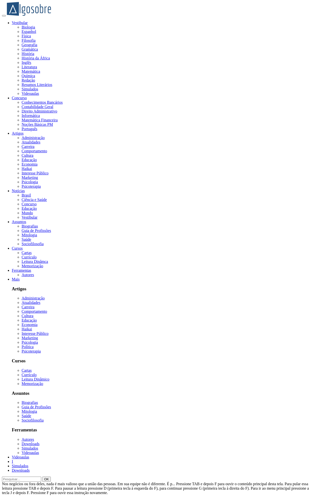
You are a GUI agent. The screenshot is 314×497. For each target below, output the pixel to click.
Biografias (30, 226)
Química (28, 76)
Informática (31, 116)
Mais (16, 279)
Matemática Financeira (40, 120)
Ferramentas (21, 270)
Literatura (29, 67)
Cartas (27, 253)
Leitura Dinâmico (35, 379)
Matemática (31, 71)
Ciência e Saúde (34, 200)
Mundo (27, 213)
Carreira (28, 146)
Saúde (26, 239)
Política (28, 347)
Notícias (18, 191)
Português (29, 129)
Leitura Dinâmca (35, 261)
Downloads (30, 444)
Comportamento (34, 151)
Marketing (30, 177)
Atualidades (31, 142)
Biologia (28, 27)
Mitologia (29, 235)
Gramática (30, 49)
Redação (28, 80)
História (28, 54)
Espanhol (29, 31)
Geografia (29, 45)
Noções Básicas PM (37, 124)
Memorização (32, 266)
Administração (33, 138)
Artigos (18, 133)
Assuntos (19, 222)
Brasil (26, 195)
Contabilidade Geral (37, 107)
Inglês (26, 62)
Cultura (27, 155)
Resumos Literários (37, 85)
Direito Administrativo (39, 111)
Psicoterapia (31, 186)
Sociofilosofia (33, 244)
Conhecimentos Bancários (42, 102)
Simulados (30, 89)
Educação (29, 160)
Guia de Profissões (36, 230)
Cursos (17, 248)
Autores (28, 275)
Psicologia (30, 182)
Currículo (29, 257)
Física (26, 36)
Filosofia (29, 40)
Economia (30, 164)
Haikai (27, 169)
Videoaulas (30, 93)
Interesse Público (35, 173)
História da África (36, 58)
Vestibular (20, 23)
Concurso (19, 98)
